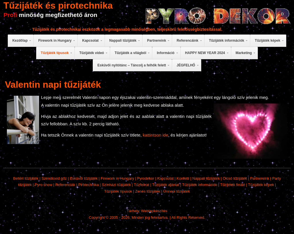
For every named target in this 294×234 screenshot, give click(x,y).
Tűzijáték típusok (118, 191)
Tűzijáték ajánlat (165, 185)
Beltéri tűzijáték (25, 178)
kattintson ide (155, 135)
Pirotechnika (88, 185)
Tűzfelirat (141, 185)
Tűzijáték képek (261, 185)
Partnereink (259, 178)
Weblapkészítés (154, 211)
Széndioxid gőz (54, 178)
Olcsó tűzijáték (235, 178)
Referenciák (65, 185)
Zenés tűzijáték (147, 191)
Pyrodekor (145, 178)
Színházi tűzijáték (116, 185)
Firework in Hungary (117, 178)
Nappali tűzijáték (206, 178)
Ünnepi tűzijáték (176, 191)
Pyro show (43, 185)
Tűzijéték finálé (232, 185)
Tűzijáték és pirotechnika (58, 5)
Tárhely (133, 211)
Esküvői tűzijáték (84, 178)
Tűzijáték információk (199, 185)
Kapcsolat (165, 178)
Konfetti (183, 178)
